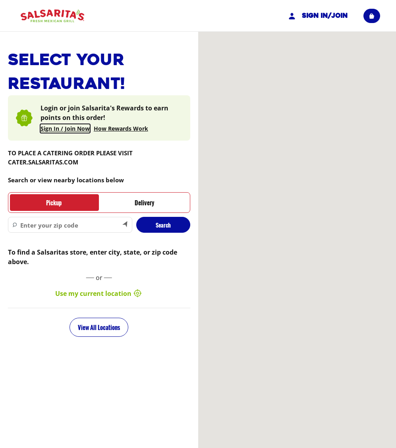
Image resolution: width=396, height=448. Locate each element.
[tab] (53, 202)
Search (163, 225)
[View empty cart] (371, 16)
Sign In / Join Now (65, 128)
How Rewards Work (121, 128)
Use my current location (99, 293)
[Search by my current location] (125, 225)
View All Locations (99, 327)
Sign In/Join (317, 15)
